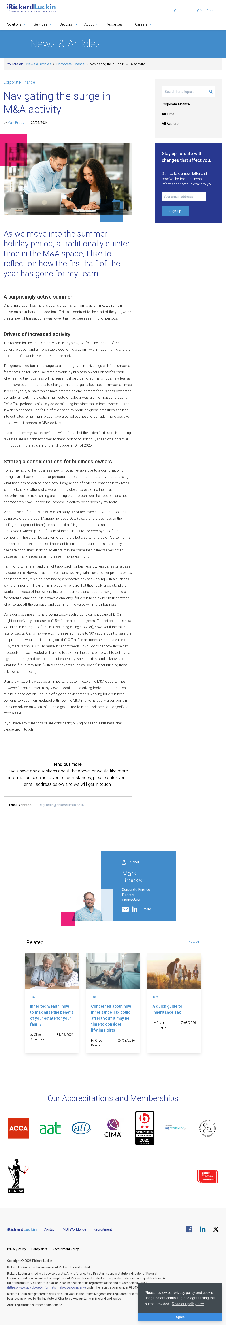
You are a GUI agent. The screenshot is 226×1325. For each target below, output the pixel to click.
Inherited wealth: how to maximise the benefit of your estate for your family (51, 1015)
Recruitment (102, 1229)
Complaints (39, 1249)
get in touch (24, 729)
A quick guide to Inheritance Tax (167, 1009)
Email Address (20, 805)
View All (194, 942)
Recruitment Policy (66, 1249)
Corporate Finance (70, 64)
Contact (180, 11)
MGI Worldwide (74, 1229)
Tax (33, 997)
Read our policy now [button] (188, 1304)
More (147, 909)
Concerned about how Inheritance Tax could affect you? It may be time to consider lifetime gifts (111, 1018)
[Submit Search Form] (211, 91)
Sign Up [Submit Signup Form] (175, 211)
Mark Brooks (17, 122)
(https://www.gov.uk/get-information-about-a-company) (46, 1287)
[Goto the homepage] (31, 8)
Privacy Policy (16, 1249)
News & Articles (38, 64)
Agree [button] (180, 1317)
